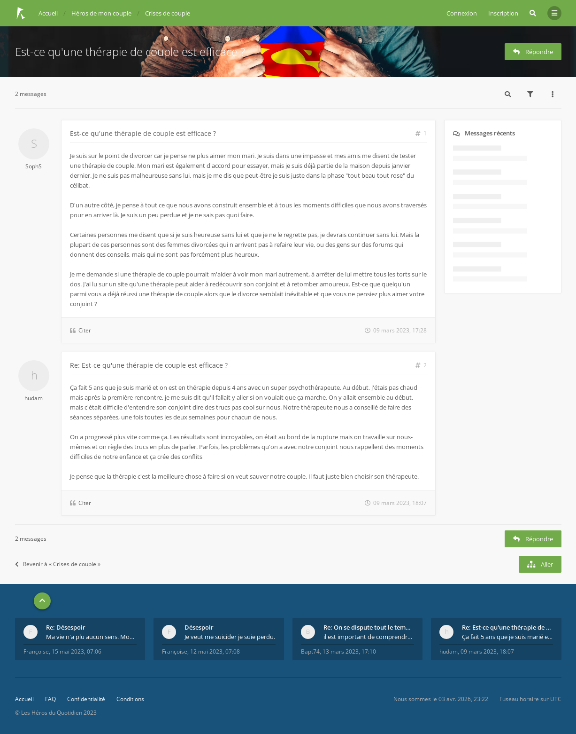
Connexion (461, 13)
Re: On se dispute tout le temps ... (369, 627)
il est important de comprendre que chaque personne (369, 636)
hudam (33, 398)
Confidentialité (86, 699)
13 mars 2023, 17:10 (349, 651)
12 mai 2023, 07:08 (215, 651)
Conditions (130, 699)
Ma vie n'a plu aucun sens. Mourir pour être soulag (91, 636)
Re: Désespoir (65, 627)
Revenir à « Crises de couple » (57, 564)
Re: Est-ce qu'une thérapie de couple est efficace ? (149, 365)
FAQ (50, 699)
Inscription (503, 13)
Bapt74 (310, 651)
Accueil (24, 699)
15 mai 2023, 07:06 (76, 651)
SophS (33, 166)
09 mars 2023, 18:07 (487, 651)
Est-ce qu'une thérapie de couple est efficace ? (130, 51)
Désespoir (199, 627)
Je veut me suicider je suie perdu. (229, 636)
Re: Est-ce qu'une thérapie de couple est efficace (507, 627)
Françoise (36, 651)
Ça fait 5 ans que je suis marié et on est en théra (507, 636)
